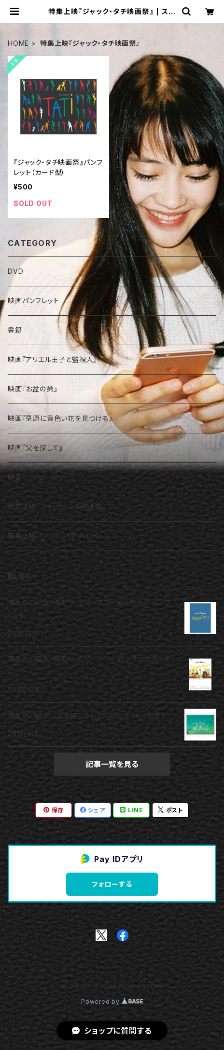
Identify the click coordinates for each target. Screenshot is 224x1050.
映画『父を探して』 (35, 448)
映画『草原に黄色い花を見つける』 (60, 418)
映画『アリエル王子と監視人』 (52, 359)
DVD (15, 271)
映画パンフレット (33, 300)
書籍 (15, 330)
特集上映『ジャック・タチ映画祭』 (57, 506)
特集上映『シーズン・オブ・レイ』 (55, 536)
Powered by (112, 1001)
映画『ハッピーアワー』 (41, 477)
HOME (18, 43)
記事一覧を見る (112, 764)
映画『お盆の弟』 (32, 389)
